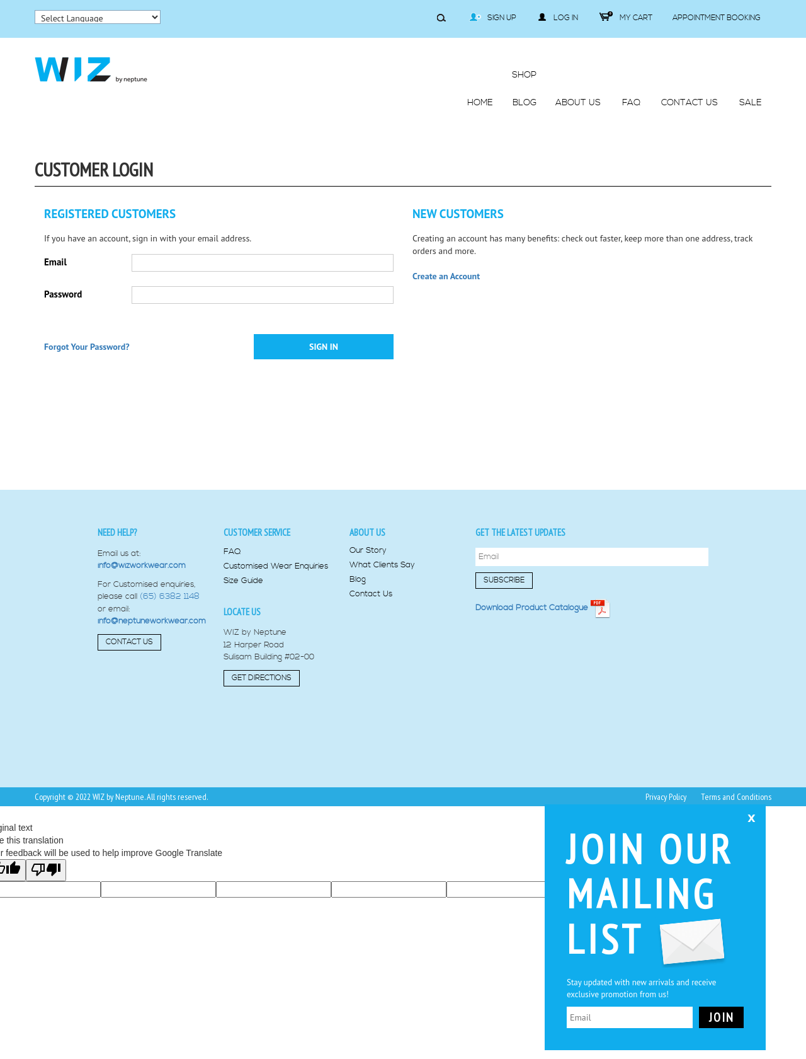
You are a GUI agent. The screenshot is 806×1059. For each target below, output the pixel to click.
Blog (357, 580)
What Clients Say (382, 565)
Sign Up (492, 18)
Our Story (368, 551)
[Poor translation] (46, 870)
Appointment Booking (717, 18)
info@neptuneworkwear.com (152, 621)
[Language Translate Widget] (98, 17)
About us (367, 532)
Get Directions (262, 678)
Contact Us (129, 642)
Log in (558, 18)
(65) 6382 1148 (170, 596)
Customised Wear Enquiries (276, 566)
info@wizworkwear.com (142, 565)
